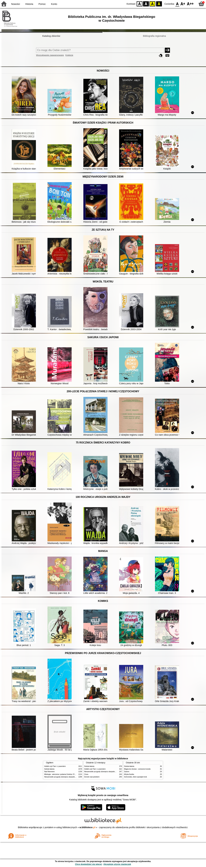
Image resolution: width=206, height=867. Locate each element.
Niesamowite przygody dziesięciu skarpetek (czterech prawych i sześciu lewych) (73, 777)
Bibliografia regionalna (154, 36)
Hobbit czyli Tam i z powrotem (55, 766)
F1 (182, 3)
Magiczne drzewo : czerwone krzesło (137, 769)
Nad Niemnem (49, 771)
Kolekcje (69, 55)
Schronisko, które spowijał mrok (135, 777)
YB (152, 3)
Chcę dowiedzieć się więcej (88, 864)
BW (146, 3)
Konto (54, 4)
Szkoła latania (49, 769)
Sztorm (126, 771)
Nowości (15, 4)
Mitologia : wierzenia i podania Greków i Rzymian (62, 774)
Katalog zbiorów (51, 36)
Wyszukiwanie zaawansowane (50, 55)
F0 (177, 3)
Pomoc (42, 4)
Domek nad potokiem (91, 777)
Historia (29, 4)
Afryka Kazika (129, 774)
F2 (190, 3)
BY (159, 3)
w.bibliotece (87, 827)
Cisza (86, 774)
